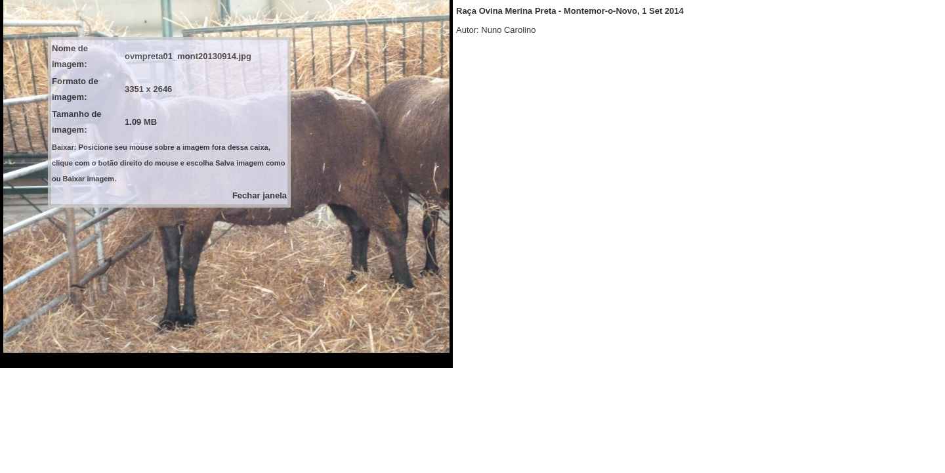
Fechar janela (259, 195)
